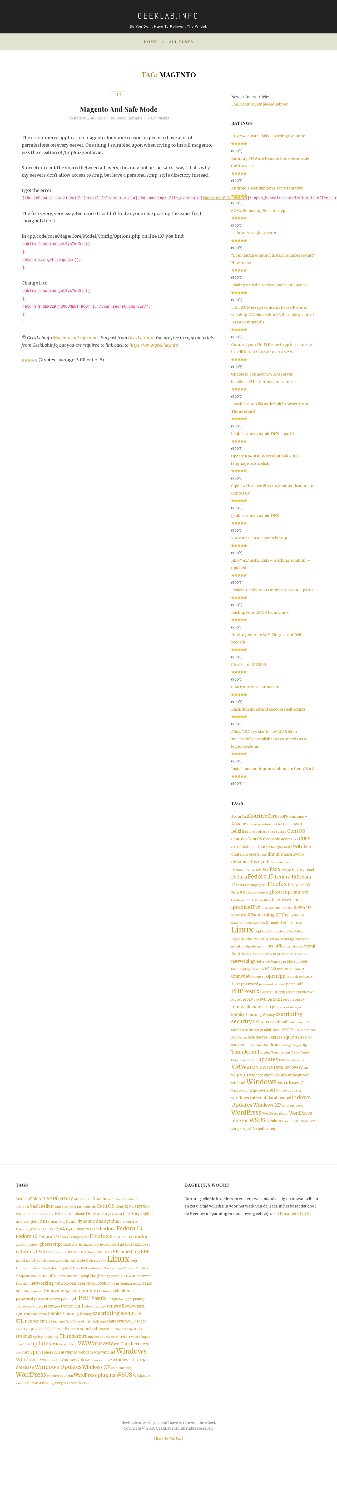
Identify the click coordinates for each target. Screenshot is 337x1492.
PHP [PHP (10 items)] (237, 1000)
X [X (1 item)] (283, 1139)
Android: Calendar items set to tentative (267, 188)
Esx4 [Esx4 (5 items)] (275, 872)
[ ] (168, 1469)
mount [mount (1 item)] (261, 953)
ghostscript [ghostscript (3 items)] (280, 896)
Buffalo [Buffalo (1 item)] (281, 833)
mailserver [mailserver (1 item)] (267, 945)
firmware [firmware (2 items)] (296, 888)
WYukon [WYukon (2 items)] (273, 1138)
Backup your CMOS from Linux (260, 612)
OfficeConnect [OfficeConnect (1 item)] (294, 977)
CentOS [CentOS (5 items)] (296, 832)
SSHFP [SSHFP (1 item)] (308, 1049)
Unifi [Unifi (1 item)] (254, 1073)
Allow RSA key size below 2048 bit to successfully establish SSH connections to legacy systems (269, 739)
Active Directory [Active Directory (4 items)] (271, 816)
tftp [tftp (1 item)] (304, 1057)
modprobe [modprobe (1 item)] (249, 953)
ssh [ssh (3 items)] (298, 1048)
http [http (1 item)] (248, 904)
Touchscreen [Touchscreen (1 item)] (280, 1064)
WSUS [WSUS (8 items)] (257, 1138)
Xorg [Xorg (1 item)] (235, 1147)
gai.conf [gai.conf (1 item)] (251, 897)
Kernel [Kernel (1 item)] (289, 920)
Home (150, 42)
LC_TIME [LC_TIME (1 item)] (295, 928)
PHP (118, 94)
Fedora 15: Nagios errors (253, 233)
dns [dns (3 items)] (271, 856)
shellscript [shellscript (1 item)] (256, 1041)
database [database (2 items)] (247, 848)
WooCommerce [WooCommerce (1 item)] (292, 1122)
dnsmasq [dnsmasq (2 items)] (284, 856)
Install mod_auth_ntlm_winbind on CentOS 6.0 (272, 768)
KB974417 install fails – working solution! (268, 136)
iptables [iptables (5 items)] (240, 912)
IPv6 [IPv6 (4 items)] (256, 912)
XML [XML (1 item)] (296, 1139)
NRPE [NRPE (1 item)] (235, 977)
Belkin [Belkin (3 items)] (237, 832)
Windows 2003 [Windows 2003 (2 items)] (262, 1105)
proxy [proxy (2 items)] (247, 1009)
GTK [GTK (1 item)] (305, 897)
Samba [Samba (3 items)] (238, 1024)
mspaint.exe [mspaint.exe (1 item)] (294, 953)
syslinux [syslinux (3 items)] (272, 1056)
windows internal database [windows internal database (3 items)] (258, 1113)
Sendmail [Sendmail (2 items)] (278, 1033)
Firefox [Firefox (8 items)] (277, 888)
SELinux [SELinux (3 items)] (261, 1032)
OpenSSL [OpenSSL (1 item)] (258, 985)
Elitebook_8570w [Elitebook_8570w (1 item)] (243, 872)
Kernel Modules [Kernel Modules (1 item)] (37, 1283)
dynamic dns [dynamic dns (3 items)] (244, 863)
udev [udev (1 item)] (246, 1073)
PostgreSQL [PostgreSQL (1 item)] (269, 1001)
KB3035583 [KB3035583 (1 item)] (239, 920)
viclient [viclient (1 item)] (291, 1073)
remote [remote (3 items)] (238, 1016)
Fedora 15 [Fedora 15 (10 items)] (261, 880)
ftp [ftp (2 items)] (242, 896)
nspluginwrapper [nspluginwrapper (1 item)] (252, 977)
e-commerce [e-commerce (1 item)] (282, 864)
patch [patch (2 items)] (291, 992)
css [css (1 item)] (295, 840)
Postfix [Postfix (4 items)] (251, 1001)
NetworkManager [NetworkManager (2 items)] (270, 969)
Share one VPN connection (256, 687)
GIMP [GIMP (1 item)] (297, 897)
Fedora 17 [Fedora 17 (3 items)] (47, 1257)
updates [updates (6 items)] (268, 1072)
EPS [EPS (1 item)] (259, 872)
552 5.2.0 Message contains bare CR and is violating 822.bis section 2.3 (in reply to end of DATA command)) (272, 315)
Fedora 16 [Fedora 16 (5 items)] (285, 880)
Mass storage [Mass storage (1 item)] (285, 945)
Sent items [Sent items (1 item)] (295, 1033)
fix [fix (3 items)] (307, 888)
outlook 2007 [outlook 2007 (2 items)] (123, 1314)
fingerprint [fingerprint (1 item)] (259, 889)
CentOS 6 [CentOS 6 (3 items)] (256, 840)
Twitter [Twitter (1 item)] (305, 1064)
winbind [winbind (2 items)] (238, 1097)
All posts (181, 42)
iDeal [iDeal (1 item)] (267, 904)
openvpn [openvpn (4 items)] (276, 984)
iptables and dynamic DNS (255, 515)
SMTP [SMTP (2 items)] (287, 1041)
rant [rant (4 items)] (277, 1008)
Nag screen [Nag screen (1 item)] (254, 961)
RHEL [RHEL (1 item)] (265, 1017)
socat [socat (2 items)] (298, 1041)
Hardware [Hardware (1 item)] (238, 904)
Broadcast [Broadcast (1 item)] (259, 833)
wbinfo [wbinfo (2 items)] (281, 1089)
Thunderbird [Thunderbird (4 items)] (245, 1064)
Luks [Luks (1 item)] (248, 945)
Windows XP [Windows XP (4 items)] (267, 1121)
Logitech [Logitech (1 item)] (237, 945)
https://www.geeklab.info (154, 345)
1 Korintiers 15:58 (293, 1231)
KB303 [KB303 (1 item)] (288, 913)
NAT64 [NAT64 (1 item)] (267, 961)
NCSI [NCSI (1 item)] (276, 961)
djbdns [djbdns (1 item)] (262, 856)
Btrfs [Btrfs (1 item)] (271, 833)
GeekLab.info (141, 338)
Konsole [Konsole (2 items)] (273, 928)
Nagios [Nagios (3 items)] (238, 961)
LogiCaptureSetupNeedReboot (259, 104)
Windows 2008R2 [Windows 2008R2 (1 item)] (288, 1105)
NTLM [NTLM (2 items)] (270, 977)
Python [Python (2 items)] (266, 1009)
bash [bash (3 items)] (297, 824)
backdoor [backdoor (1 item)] (285, 824)
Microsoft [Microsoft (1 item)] (302, 945)
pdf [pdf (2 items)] (299, 992)
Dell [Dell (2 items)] (296, 848)
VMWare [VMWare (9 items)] (243, 1080)
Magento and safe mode (118, 108)
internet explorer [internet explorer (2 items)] (287, 904)
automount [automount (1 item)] (269, 824)
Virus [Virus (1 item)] (300, 1073)
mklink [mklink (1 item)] (236, 953)
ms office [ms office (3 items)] (276, 953)
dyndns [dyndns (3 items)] (265, 863)
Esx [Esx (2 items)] (265, 872)
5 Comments (158, 118)
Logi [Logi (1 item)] (257, 938)
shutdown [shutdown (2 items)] (272, 1041)
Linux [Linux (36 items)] (242, 936)
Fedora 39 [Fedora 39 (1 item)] (243, 889)
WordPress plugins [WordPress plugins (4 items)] (94, 1405)
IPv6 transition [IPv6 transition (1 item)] (272, 913)
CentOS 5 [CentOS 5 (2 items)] (239, 840)
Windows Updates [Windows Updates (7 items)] (58, 1396)
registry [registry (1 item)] (299, 1009)
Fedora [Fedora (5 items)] (239, 880)
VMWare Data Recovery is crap (259, 538)
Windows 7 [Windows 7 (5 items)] (290, 1097)
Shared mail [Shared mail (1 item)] (239, 1041)
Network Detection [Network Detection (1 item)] (294, 961)
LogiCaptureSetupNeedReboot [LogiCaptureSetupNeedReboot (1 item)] (283, 938)
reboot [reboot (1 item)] (288, 1009)
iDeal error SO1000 (248, 664)
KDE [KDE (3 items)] (279, 920)
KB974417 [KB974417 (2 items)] (302, 912)
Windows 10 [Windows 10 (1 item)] (240, 1105)
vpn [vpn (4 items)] (244, 1088)
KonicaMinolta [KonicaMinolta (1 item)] (254, 928)
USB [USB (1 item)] (282, 1073)
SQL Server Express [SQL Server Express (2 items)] (265, 1048)
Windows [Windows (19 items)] (261, 1096)
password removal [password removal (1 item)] (272, 993)
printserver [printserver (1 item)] (306, 1001)
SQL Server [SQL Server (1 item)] (239, 1049)
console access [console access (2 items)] (279, 840)
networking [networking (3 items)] (243, 968)
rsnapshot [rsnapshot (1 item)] (286, 1017)
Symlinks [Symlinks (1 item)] (256, 1057)
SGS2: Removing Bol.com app (258, 210)
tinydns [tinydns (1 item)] (265, 1064)
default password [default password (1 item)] (279, 848)
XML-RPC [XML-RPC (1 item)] (308, 1139)
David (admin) (129, 118)
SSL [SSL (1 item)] (234, 1057)
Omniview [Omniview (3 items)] (241, 984)
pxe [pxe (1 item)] (256, 1009)
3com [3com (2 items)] (236, 816)
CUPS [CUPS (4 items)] (304, 840)
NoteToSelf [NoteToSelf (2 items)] (297, 969)
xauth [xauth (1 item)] (289, 1139)
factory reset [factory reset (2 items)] (303, 872)
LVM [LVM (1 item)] (255, 945)
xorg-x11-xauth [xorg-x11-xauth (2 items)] (252, 1146)
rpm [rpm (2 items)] (274, 1017)
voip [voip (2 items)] (235, 1089)
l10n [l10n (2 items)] (285, 928)
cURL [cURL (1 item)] (235, 848)
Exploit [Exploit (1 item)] (286, 872)
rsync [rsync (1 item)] (298, 1017)
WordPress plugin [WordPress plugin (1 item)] (275, 1130)
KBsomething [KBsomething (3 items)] (261, 920)
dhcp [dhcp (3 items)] (306, 848)
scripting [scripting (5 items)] (292, 1024)
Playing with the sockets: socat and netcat (269, 285)
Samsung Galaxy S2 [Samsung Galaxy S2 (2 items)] (262, 1025)
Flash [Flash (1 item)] (235, 897)
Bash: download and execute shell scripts (268, 709)
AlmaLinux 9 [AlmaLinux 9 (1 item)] (298, 817)
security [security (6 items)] (241, 1032)
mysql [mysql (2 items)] (309, 953)
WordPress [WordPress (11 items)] (246, 1129)
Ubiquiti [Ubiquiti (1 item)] (236, 1073)
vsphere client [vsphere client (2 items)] (261, 1089)
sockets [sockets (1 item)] (309, 1041)
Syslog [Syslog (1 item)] (286, 1057)
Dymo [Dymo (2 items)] (298, 856)
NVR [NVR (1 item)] (280, 977)
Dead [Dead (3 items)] (261, 848)
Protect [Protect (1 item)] (236, 1009)
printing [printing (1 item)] (292, 1001)
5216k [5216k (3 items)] (247, 816)
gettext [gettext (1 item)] (263, 897)
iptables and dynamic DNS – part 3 (262, 433)
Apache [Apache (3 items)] (238, 824)
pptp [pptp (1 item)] (282, 1001)
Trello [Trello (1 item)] (295, 1064)
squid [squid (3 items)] (288, 1048)
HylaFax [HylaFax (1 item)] (257, 904)
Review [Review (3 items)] (253, 1016)
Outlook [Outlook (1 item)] (292, 985)
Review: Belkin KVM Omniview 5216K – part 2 (272, 590)
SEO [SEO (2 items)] (306, 1033)
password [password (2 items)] (249, 992)
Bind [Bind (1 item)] (248, 833)
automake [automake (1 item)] (254, 824)
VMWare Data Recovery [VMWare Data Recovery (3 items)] (279, 1080)
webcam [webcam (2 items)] (295, 1089)
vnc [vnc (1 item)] (306, 1081)
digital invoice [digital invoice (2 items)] (243, 856)
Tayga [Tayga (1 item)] (296, 1057)
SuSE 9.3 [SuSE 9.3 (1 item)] (243, 1057)
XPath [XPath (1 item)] (270, 1147)
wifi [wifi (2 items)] (306, 1089)
